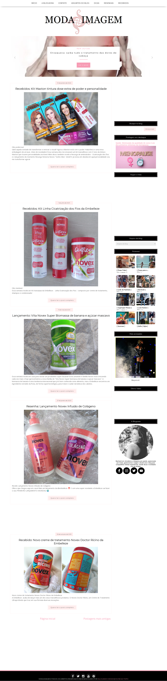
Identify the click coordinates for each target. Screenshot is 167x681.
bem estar (83, 48)
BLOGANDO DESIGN (106, 679)
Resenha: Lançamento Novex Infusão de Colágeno (61, 406)
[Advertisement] (61, 188)
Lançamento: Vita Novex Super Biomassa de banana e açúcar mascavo (61, 315)
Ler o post (83, 65)
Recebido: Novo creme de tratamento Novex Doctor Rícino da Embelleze (61, 541)
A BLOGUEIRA (48, 3)
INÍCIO (34, 3)
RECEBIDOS (123, 3)
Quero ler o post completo (62, 167)
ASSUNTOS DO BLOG (80, 3)
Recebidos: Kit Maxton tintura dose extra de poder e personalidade (61, 88)
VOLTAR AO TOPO (121, 679)
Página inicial (47, 618)
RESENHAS (109, 3)
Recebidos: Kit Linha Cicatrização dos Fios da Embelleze (61, 208)
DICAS (96, 3)
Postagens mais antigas (97, 618)
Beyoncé (136, 380)
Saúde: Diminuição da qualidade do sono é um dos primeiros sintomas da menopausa (135, 144)
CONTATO (62, 3)
